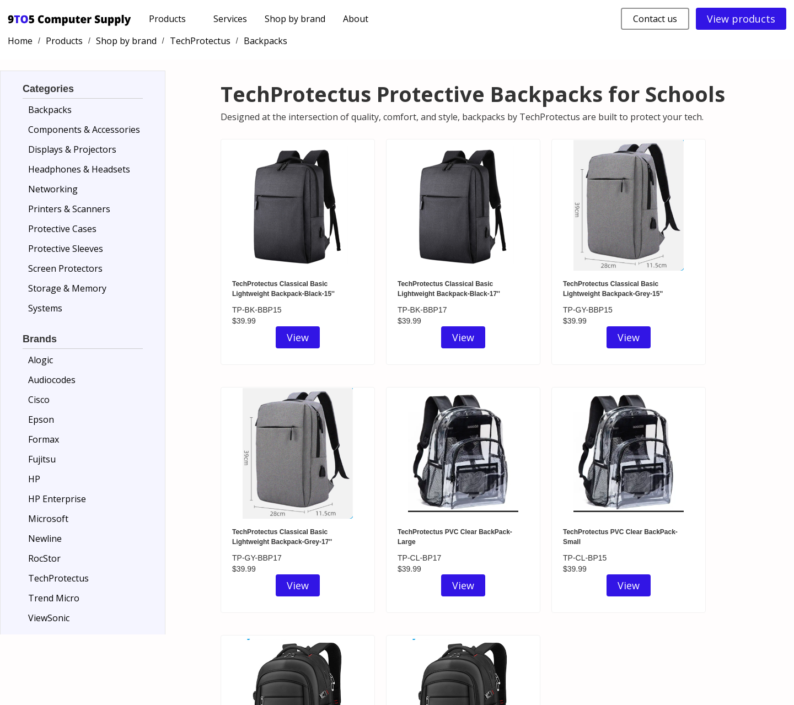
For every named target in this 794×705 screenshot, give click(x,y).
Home (20, 40)
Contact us (655, 19)
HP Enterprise (57, 498)
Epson (41, 419)
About (355, 18)
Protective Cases (62, 228)
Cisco (39, 399)
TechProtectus (200, 40)
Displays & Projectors (72, 149)
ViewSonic (48, 617)
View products (741, 18)
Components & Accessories (84, 129)
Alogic (40, 359)
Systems (45, 308)
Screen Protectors (65, 268)
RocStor (44, 558)
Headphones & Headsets (79, 169)
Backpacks (265, 40)
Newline (45, 538)
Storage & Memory (67, 288)
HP (34, 479)
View (298, 337)
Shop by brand (295, 18)
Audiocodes (52, 379)
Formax (43, 439)
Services (230, 18)
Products (64, 40)
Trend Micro (53, 598)
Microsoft (48, 518)
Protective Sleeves (65, 248)
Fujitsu (42, 459)
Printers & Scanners (69, 208)
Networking (53, 189)
